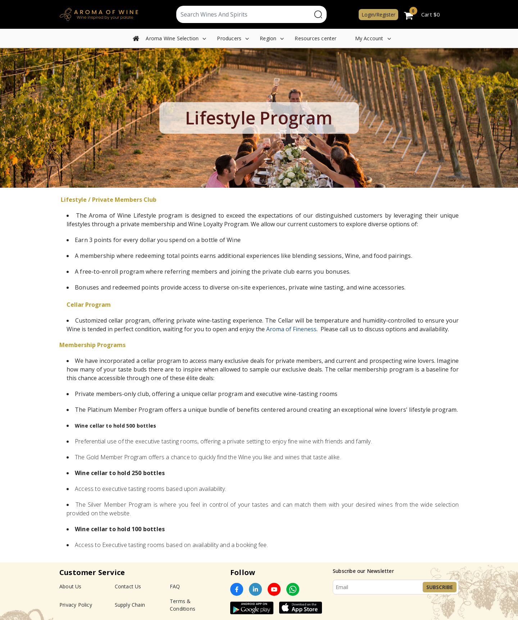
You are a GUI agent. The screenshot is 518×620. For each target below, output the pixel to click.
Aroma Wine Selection (172, 38)
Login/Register (378, 14)
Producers (229, 38)
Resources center (315, 38)
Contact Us (128, 586)
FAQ (175, 586)
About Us (70, 586)
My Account (369, 38)
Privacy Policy (75, 604)
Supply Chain (130, 604)
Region (268, 38)
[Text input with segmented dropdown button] (244, 14)
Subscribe (439, 587)
